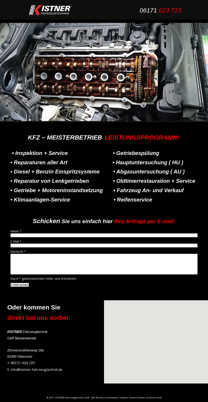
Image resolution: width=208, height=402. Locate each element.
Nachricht (18, 252)
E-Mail (15, 241)
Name (15, 231)
